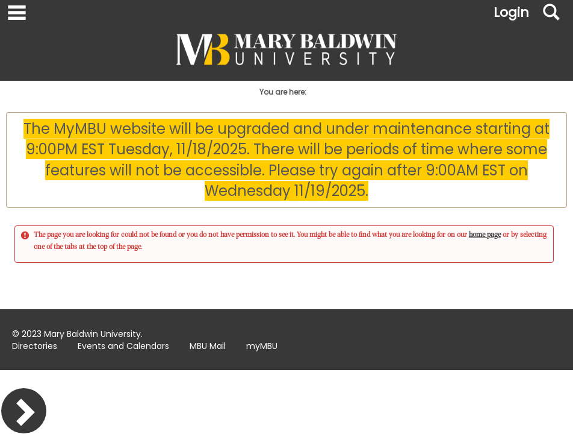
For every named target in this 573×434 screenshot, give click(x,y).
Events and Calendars (123, 346)
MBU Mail (208, 346)
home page (485, 235)
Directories (34, 346)
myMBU (261, 346)
